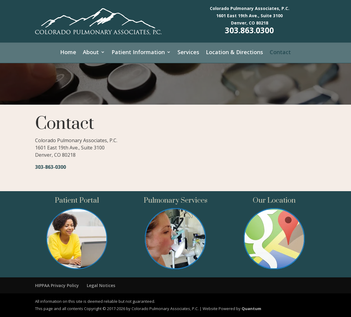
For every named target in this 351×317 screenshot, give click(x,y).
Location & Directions (234, 53)
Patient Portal (77, 200)
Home (68, 53)
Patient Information (138, 53)
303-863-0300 (50, 167)
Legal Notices (101, 285)
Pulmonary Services (175, 200)
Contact (280, 53)
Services (188, 53)
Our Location (274, 200)
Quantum (251, 308)
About (91, 53)
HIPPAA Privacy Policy (57, 285)
